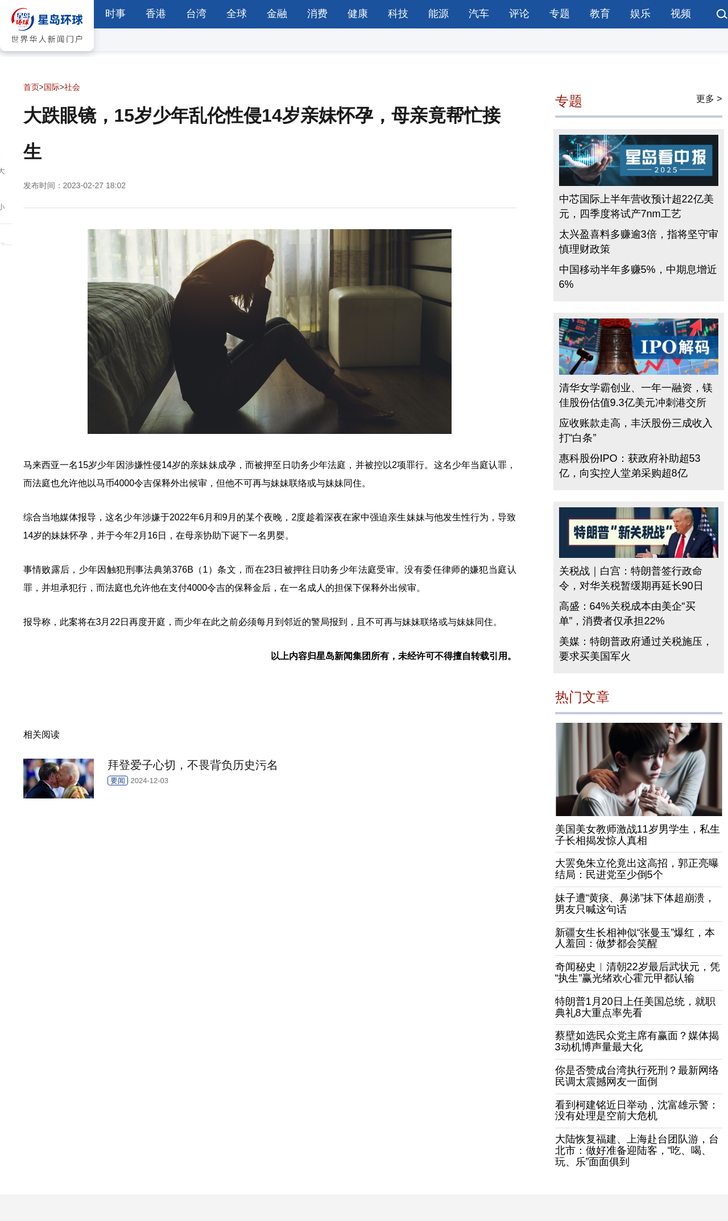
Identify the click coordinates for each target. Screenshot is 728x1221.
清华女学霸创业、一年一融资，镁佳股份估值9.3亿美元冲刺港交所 (636, 395)
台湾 (196, 13)
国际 (52, 87)
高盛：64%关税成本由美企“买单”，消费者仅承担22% (627, 614)
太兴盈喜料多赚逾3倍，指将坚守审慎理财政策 (638, 242)
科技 (398, 13)
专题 (559, 13)
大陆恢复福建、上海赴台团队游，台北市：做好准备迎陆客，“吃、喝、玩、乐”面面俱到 (637, 1150)
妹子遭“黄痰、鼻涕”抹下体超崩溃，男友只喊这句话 (635, 903)
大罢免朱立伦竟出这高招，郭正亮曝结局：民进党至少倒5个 (637, 869)
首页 (31, 87)
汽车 (479, 13)
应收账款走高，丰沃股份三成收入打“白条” (636, 430)
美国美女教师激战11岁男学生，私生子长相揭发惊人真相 (637, 834)
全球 (236, 13)
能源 (438, 13)
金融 (277, 13)
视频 (681, 13)
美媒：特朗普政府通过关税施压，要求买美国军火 (636, 649)
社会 (72, 87)
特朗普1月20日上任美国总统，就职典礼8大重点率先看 (635, 1007)
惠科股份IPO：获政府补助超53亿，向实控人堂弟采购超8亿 (630, 466)
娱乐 (640, 13)
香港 (156, 13)
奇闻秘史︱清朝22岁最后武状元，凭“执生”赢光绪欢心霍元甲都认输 (637, 972)
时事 (115, 13)
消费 (317, 13)
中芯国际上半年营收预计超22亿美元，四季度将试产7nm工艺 (636, 206)
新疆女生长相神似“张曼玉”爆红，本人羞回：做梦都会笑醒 (635, 938)
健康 (358, 13)
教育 (600, 13)
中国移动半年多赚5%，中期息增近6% (638, 277)
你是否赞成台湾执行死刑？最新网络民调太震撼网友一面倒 (637, 1076)
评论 (519, 13)
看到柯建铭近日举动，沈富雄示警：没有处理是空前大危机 (637, 1110)
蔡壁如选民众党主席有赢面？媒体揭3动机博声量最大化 (637, 1041)
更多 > (709, 99)
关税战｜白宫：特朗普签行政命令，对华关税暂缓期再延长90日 (631, 578)
